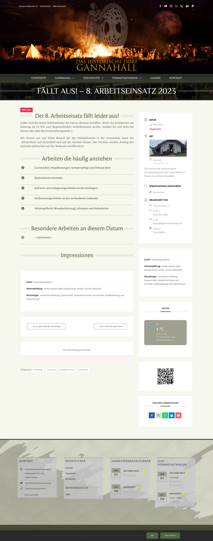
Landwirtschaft (67, 370)
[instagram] (171, 6)
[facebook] (160, 6)
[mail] (176, 6)
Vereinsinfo (159, 232)
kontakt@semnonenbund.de (167, 223)
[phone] (181, 6)
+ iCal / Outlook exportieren (110, 326)
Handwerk (38, 370)
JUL (132, 138)
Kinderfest (129, 487)
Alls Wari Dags (131, 471)
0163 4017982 (160, 214)
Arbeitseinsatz (156, 192)
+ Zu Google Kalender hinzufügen (46, 326)
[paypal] (193, 6)
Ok (152, 536)
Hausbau (51, 370)
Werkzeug (83, 370)
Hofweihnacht (86, 138)
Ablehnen (170, 536)
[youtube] (165, 6)
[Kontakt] (187, 6)
